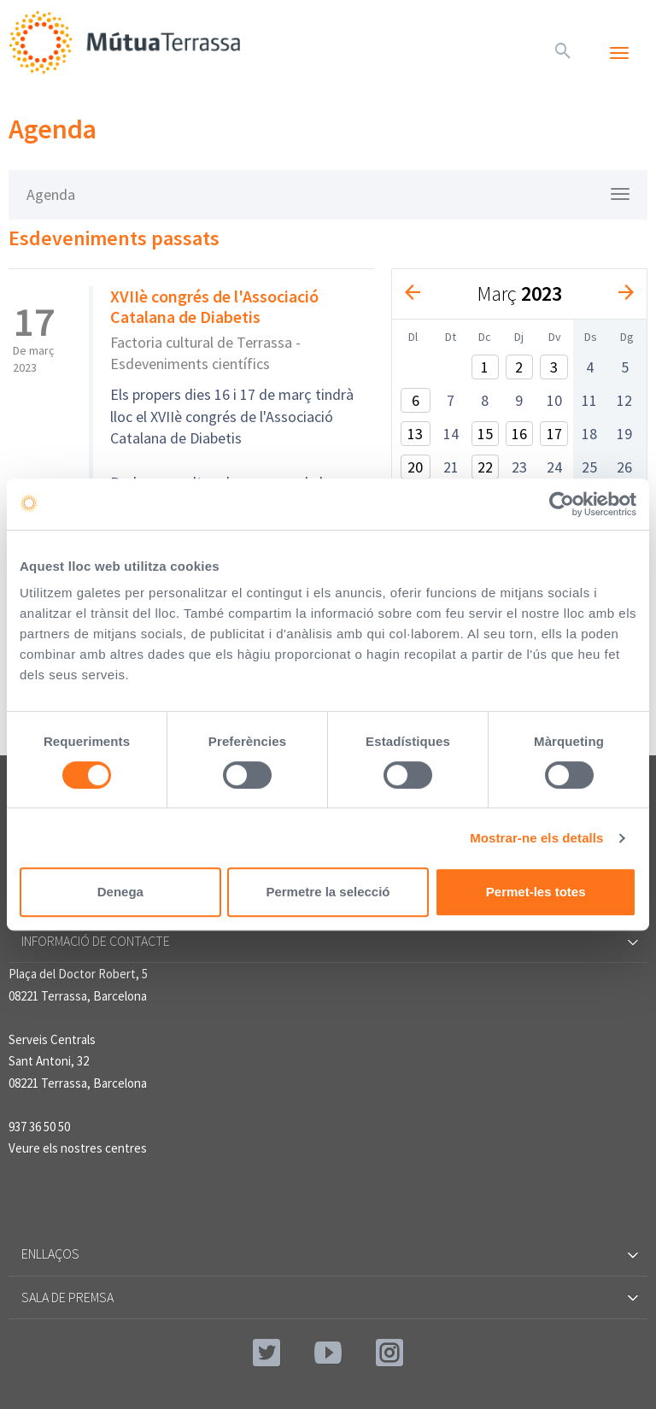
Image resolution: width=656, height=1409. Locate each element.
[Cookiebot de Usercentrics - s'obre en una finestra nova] (561, 504)
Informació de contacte (328, 940)
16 (519, 433)
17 (554, 433)
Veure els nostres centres (78, 1148)
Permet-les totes (536, 891)
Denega (120, 891)
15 (485, 433)
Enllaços (328, 1253)
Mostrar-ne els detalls (536, 838)
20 (415, 467)
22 (485, 467)
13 (415, 433)
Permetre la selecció (328, 891)
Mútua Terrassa (128, 42)
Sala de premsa (328, 1297)
